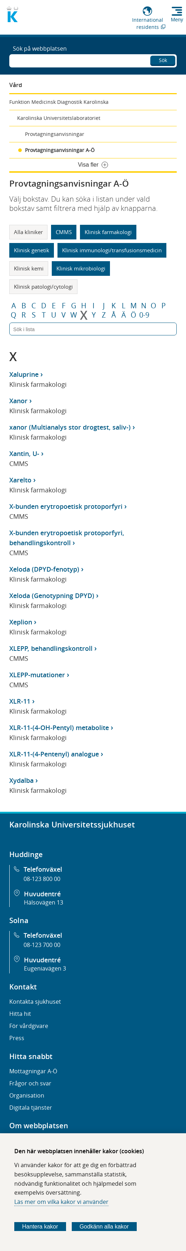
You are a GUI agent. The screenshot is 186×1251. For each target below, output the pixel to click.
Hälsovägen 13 (43, 902)
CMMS (64, 231)
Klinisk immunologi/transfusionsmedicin (112, 250)
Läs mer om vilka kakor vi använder (61, 1202)
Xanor (18, 400)
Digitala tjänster (30, 1107)
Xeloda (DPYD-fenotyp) (44, 569)
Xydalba (21, 780)
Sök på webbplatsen (40, 48)
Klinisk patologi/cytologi (43, 286)
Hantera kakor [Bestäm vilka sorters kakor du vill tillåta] (40, 1227)
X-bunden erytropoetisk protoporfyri (65, 506)
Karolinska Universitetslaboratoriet (58, 118)
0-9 (144, 315)
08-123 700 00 (42, 945)
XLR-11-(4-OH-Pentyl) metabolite (59, 727)
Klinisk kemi (29, 268)
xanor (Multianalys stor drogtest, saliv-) (70, 427)
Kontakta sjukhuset (35, 1002)
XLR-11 (19, 701)
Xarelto (20, 480)
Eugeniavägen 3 (45, 968)
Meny (177, 19)
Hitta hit (20, 1014)
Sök (163, 60)
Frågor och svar (30, 1083)
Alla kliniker (28, 231)
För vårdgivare (28, 1026)
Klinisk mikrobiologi (80, 268)
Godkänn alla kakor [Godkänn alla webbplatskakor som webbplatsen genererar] (104, 1227)
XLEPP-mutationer (37, 674)
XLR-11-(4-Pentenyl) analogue (54, 754)
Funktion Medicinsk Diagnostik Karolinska (59, 101)
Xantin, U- (24, 453)
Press (16, 1038)
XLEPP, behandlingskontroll (50, 648)
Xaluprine (24, 374)
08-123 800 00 (42, 879)
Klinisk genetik (31, 250)
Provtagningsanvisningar (54, 134)
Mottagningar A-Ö (33, 1071)
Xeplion (20, 622)
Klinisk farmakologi (108, 231)
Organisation (26, 1095)
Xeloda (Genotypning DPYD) (51, 595)
